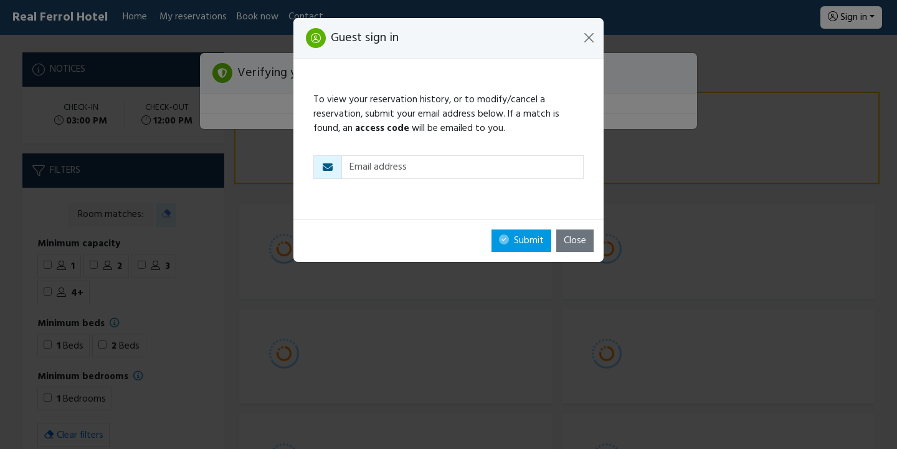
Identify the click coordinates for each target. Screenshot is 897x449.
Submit (521, 241)
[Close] (589, 37)
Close (575, 241)
